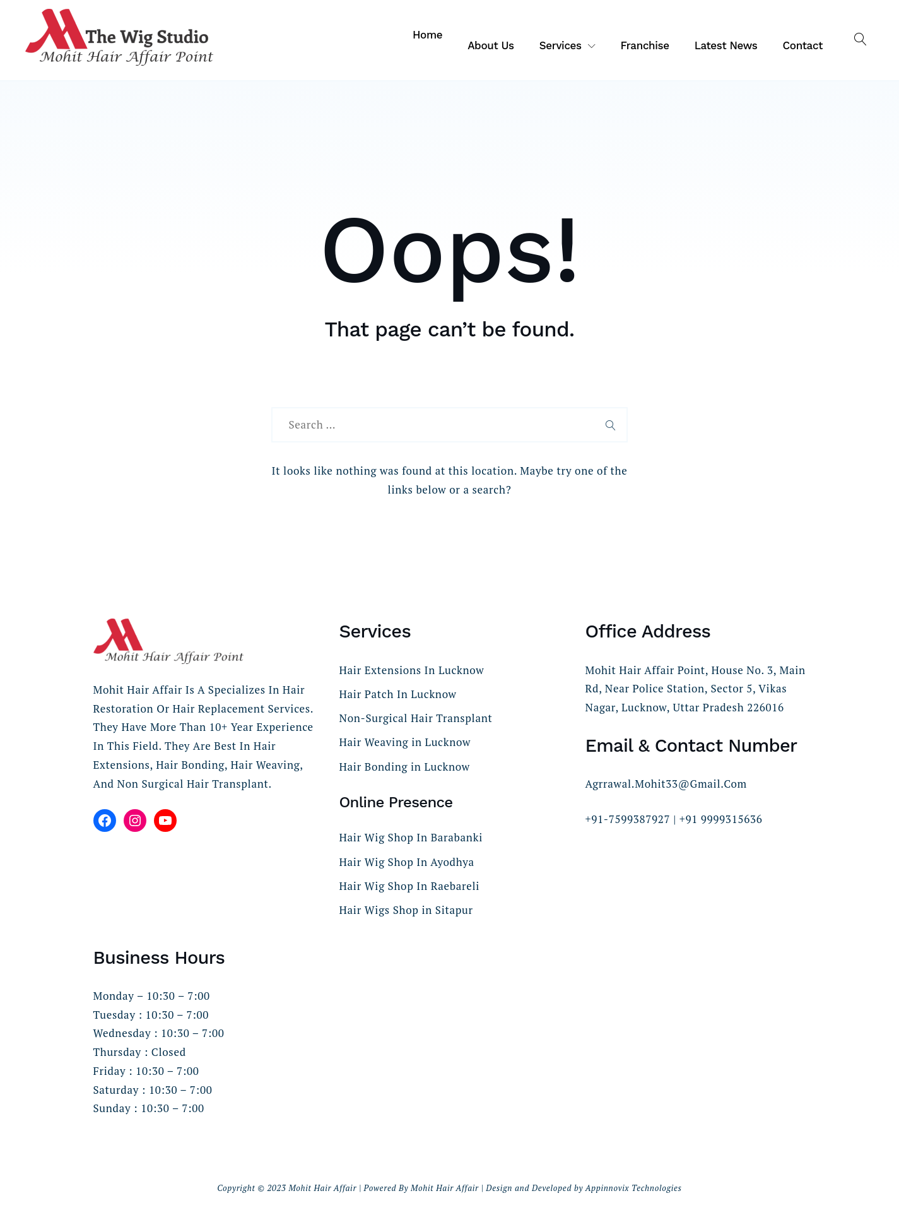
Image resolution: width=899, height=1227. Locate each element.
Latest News (726, 45)
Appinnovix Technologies (633, 1188)
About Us (490, 45)
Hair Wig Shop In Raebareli (409, 886)
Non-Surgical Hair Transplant (416, 718)
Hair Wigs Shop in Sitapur (406, 910)
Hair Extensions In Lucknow (412, 670)
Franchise (644, 45)
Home (427, 34)
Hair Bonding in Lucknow (404, 766)
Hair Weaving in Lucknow (405, 742)
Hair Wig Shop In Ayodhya (406, 862)
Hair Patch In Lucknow (398, 694)
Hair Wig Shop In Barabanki (411, 837)
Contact (803, 45)
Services (560, 45)
